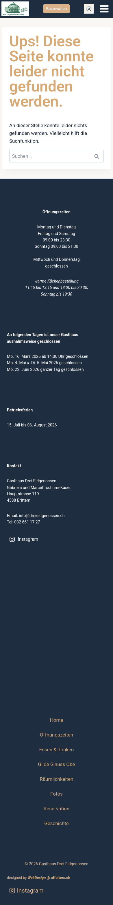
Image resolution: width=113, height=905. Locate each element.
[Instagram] (89, 9)
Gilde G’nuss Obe (56, 764)
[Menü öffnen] (104, 8)
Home (56, 720)
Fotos (56, 794)
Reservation (56, 8)
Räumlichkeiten (56, 779)
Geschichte (56, 823)
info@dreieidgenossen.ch (42, 515)
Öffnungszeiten (56, 735)
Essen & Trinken (56, 749)
